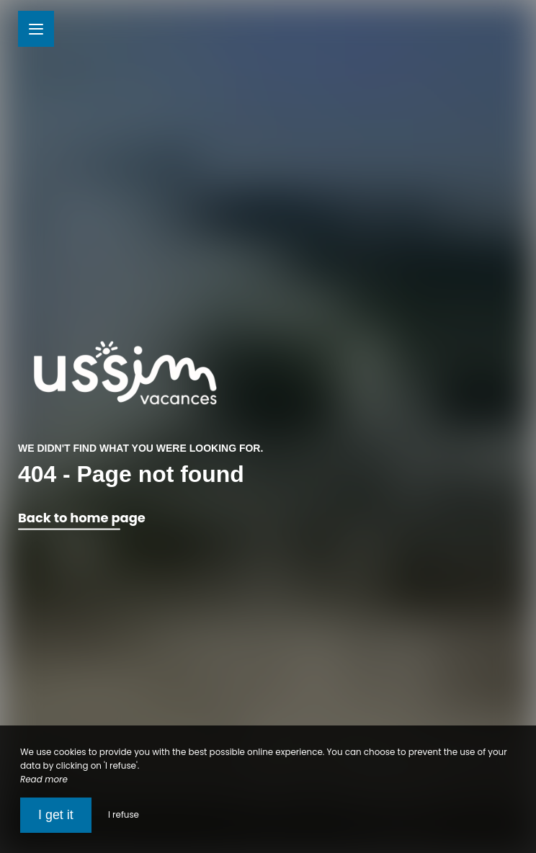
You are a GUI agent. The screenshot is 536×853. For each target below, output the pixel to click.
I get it (55, 815)
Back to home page (82, 518)
